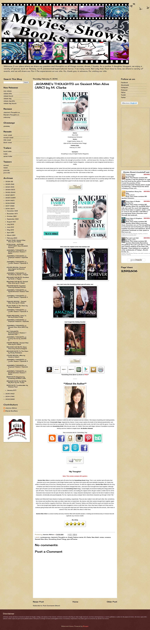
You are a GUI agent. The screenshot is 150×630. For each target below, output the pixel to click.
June (9, 227)
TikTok (123, 92)
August (10, 222)
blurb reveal (8, 142)
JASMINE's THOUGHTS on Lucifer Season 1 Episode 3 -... (17, 311)
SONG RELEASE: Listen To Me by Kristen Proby (16, 316)
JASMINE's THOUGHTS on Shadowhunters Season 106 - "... (18, 291)
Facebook (124, 82)
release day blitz (9, 101)
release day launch (10, 103)
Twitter (123, 97)
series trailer (8, 156)
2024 (8, 187)
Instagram (124, 87)
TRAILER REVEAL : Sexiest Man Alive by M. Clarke (16, 302)
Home (75, 602)
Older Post (112, 602)
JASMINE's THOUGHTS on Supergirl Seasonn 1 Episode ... (18, 321)
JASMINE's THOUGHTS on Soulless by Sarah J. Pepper (17, 273)
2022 (8, 192)
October (10, 216)
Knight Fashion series (75, 537)
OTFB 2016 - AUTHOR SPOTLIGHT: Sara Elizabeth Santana (17, 246)
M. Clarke (87, 537)
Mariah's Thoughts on (11, 115)
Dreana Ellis (131, 176)
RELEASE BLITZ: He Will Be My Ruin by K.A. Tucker (16, 381)
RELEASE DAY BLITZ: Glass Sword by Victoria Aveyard (17, 347)
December (10, 211)
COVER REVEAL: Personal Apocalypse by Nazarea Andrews (16, 269)
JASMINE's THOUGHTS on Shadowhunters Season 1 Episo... (16, 251)
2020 (8, 198)
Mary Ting (130, 203)
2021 (7, 195)
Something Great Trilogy (57, 539)
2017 (7, 206)
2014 (7, 396)
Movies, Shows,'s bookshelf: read (136, 172)
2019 (7, 200)
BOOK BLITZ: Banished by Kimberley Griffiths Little (16, 377)
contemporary (45, 537)
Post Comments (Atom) (51, 605)
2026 (8, 181)
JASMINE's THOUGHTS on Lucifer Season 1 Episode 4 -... (17, 297)
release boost (8, 96)
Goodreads (125, 85)
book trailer (8, 151)
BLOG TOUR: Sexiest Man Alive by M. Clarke (16, 240)
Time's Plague (130, 174)
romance (108, 537)
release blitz (8, 93)
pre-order (7, 172)
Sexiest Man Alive (41, 539)
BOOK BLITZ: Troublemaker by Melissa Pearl (17, 386)
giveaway (7, 126)
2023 (8, 189)
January (10, 390)
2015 (7, 393)
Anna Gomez (131, 194)
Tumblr (123, 95)
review (102, 537)
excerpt (6, 165)
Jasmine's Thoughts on (59, 537)
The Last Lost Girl (132, 238)
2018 (7, 203)
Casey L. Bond (131, 239)
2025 (8, 184)
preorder (7, 170)
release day (7, 98)
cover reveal (8, 135)
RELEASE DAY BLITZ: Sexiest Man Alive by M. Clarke (17, 282)
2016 (7, 208)
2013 (7, 399)
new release (8, 91)
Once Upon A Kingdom (134, 218)
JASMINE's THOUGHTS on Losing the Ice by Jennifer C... (17, 338)
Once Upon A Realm (133, 201)
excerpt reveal (8, 137)
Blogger (85, 626)
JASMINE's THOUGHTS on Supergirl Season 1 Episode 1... (17, 257)
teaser (6, 167)
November (10, 213)
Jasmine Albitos (11, 408)
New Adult (95, 537)
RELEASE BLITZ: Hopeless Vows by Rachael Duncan (16, 286)
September (11, 219)
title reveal (7, 140)
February (10, 238)
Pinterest (124, 90)
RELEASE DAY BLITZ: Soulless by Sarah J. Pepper (18, 278)
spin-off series (72, 539)
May (9, 230)
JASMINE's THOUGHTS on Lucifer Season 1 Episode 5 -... (17, 263)
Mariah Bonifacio (11, 411)
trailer (6, 154)
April (9, 232)
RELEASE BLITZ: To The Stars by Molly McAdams (17, 351)
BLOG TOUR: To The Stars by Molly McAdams (17, 306)
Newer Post (38, 602)
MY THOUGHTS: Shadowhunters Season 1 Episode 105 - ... (16, 333)
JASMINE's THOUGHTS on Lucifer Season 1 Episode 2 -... (17, 361)
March (9, 235)
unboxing (7, 117)
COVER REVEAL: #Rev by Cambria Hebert (16, 356)
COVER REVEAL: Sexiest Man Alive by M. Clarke (17, 343)
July (8, 224)
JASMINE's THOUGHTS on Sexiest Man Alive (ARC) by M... (17, 327)
